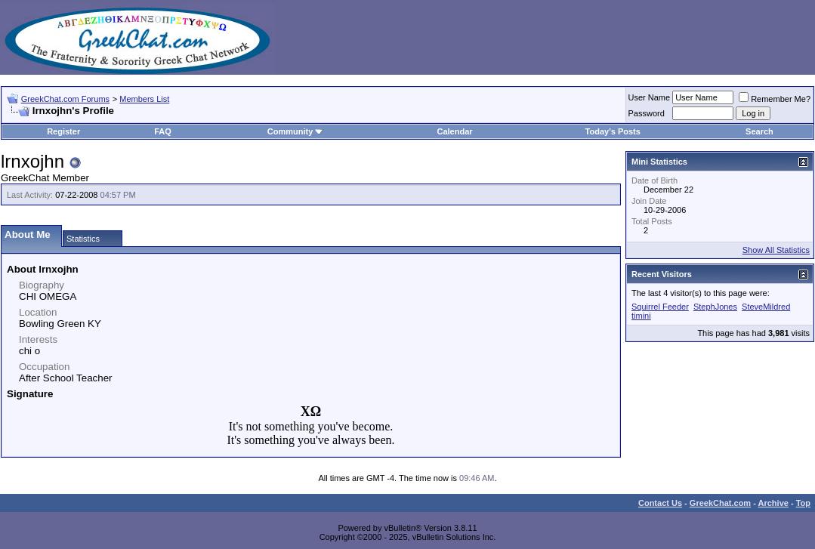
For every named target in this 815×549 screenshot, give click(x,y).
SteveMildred (766, 306)
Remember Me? (774, 98)
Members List (144, 98)
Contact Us (660, 502)
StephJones (715, 306)
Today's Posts (613, 131)
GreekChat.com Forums (65, 98)
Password (646, 113)
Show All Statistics (776, 249)
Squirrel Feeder (660, 306)
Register (63, 131)
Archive (773, 502)
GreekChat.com (720, 502)
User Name (649, 97)
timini (641, 315)
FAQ (162, 131)
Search (759, 131)
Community (295, 131)
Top (803, 502)
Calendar (455, 131)
